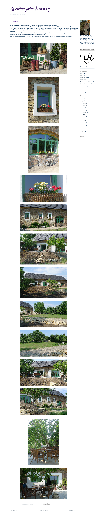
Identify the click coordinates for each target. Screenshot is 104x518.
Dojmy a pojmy (83, 77)
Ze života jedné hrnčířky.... (31, 9)
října (84, 107)
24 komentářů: (38, 504)
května (84, 116)
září (84, 109)
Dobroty (82, 75)
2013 (83, 131)
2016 (83, 101)
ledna (84, 125)
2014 (83, 130)
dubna (84, 120)
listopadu (85, 105)
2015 (83, 128)
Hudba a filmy (83, 79)
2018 (83, 98)
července (85, 112)
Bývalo (81, 73)
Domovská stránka (44, 510)
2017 (83, 100)
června (84, 114)
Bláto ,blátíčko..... (15, 21)
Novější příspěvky (15, 510)
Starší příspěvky (73, 510)
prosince (85, 103)
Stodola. (82, 88)
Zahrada (15, 506)
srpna (84, 110)
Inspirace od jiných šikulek (86, 81)
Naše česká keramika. (85, 83)
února (84, 124)
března (84, 122)
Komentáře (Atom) (49, 514)
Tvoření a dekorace (84, 90)
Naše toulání (83, 86)
